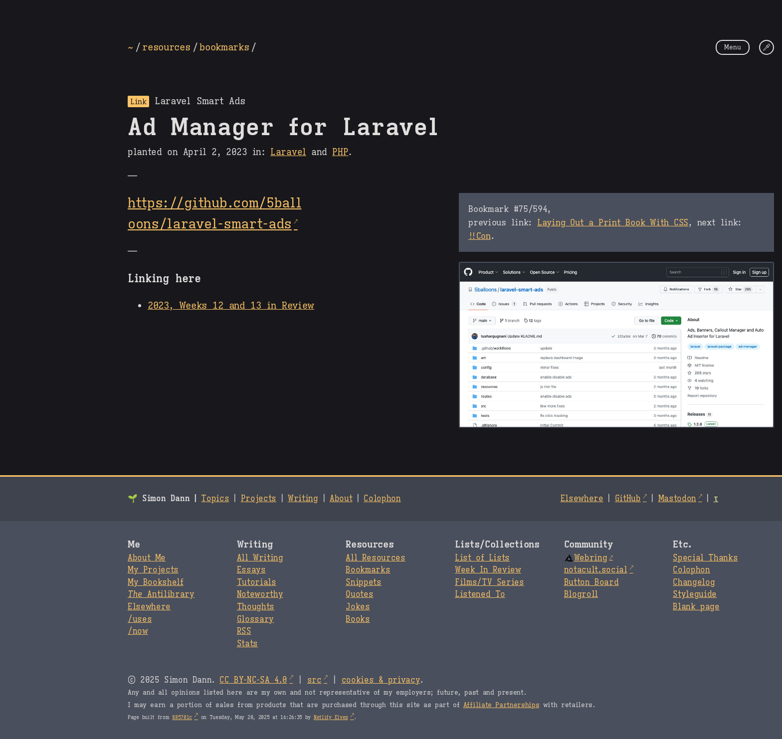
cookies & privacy (381, 680)
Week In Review (488, 570)
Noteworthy (260, 594)
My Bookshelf (156, 582)
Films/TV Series (489, 582)
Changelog (694, 582)
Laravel (288, 152)
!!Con (479, 235)
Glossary (255, 619)
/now (138, 631)
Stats (247, 644)
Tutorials (256, 582)
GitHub (628, 499)
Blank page (696, 607)
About (341, 499)
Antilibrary (161, 594)
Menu (732, 47)
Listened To (480, 594)
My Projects (153, 570)
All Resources (375, 558)
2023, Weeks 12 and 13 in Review (231, 305)
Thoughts (255, 607)
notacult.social (595, 570)
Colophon (382, 499)
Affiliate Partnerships (501, 705)
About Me (147, 558)
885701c (182, 717)
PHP (340, 152)
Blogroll (581, 594)
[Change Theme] (766, 47)
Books (358, 619)
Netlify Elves (331, 717)
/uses (140, 619)
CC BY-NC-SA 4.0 (253, 680)
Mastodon (677, 499)
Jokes (358, 607)
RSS (244, 631)
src (314, 680)
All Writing (260, 558)
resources (166, 47)
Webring (585, 558)
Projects (258, 499)
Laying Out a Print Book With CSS (612, 222)
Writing (303, 499)
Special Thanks (705, 558)
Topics (215, 499)
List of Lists (482, 558)
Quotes (359, 594)
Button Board (591, 582)
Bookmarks (368, 570)
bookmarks (224, 47)
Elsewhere (582, 499)
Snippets (363, 582)
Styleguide (695, 594)
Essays (251, 570)
